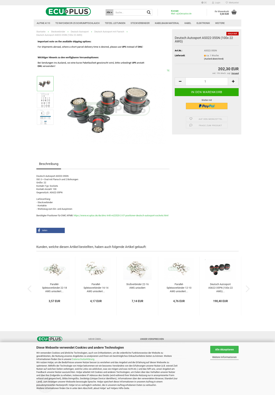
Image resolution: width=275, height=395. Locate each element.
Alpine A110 (43, 23)
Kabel (188, 23)
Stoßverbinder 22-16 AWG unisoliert (137, 286)
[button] (204, 2)
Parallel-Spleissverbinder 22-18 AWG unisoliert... (54, 288)
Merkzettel (232, 2)
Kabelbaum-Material (167, 23)
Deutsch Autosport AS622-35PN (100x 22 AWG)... (220, 288)
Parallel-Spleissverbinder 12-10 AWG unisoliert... (179, 288)
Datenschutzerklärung (83, 359)
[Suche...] (109, 12)
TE (168, 70)
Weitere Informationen (224, 357)
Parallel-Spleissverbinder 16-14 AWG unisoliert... (96, 288)
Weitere (220, 23)
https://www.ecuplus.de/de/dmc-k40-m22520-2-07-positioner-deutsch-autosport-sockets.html (121, 215)
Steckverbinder (140, 23)
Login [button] (216, 2)
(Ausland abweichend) (214, 59)
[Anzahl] (206, 81)
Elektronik (203, 23)
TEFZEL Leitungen (115, 23)
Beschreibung (48, 164)
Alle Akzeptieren (224, 349)
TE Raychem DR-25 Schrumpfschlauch (77, 23)
